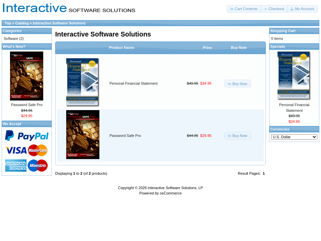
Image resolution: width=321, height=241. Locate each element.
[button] (244, 9)
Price (207, 48)
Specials (277, 47)
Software (11, 38)
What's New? (14, 47)
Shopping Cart (283, 31)
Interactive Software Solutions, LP (175, 188)
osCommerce (171, 193)
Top (8, 23)
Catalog (22, 23)
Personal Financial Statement (134, 83)
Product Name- (122, 48)
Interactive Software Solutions (59, 23)
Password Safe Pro (125, 136)
